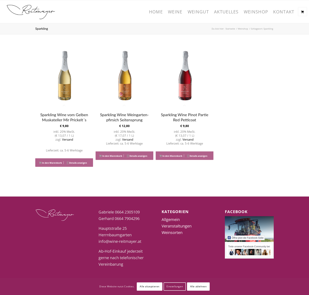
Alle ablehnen (198, 286)
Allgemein (171, 219)
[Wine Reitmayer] (31, 11)
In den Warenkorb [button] (50, 163)
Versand (67, 139)
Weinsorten (172, 232)
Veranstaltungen (177, 226)
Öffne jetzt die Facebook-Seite (245, 237)
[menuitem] (155, 11)
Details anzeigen (77, 163)
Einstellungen (175, 286)
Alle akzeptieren (149, 286)
